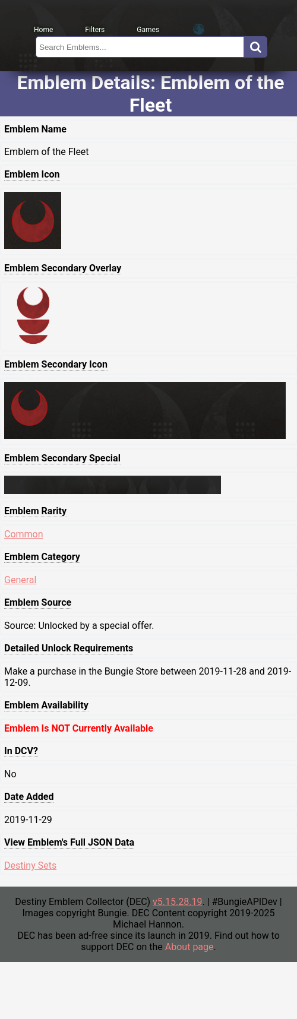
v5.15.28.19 (177, 901)
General (20, 580)
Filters (95, 30)
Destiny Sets (30, 865)
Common (23, 534)
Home (43, 30)
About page (189, 946)
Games (148, 30)
